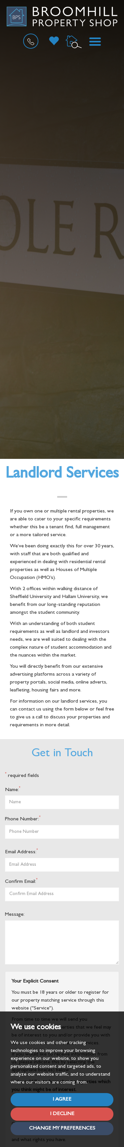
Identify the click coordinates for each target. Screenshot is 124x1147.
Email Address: (21, 852)
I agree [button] (62, 1099)
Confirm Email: (21, 881)
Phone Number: (23, 819)
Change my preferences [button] (62, 1128)
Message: (14, 914)
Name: (13, 789)
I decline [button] (62, 1114)
